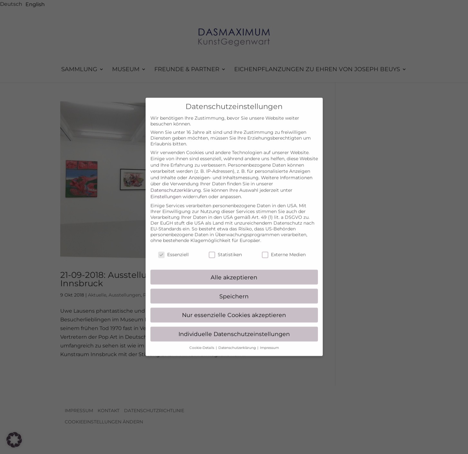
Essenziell (173, 248)
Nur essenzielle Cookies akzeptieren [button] (234, 309)
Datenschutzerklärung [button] (237, 342)
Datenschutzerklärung (175, 184)
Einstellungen (165, 190)
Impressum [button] (269, 342)
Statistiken (225, 248)
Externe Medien (284, 248)
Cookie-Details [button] (202, 342)
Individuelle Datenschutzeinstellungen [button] (234, 328)
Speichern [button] (234, 290)
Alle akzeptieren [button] (234, 271)
